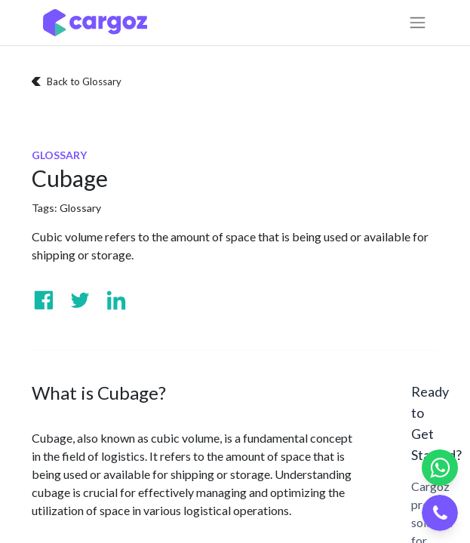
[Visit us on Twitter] (80, 300)
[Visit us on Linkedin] (116, 300)
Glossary (80, 207)
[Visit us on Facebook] (44, 300)
